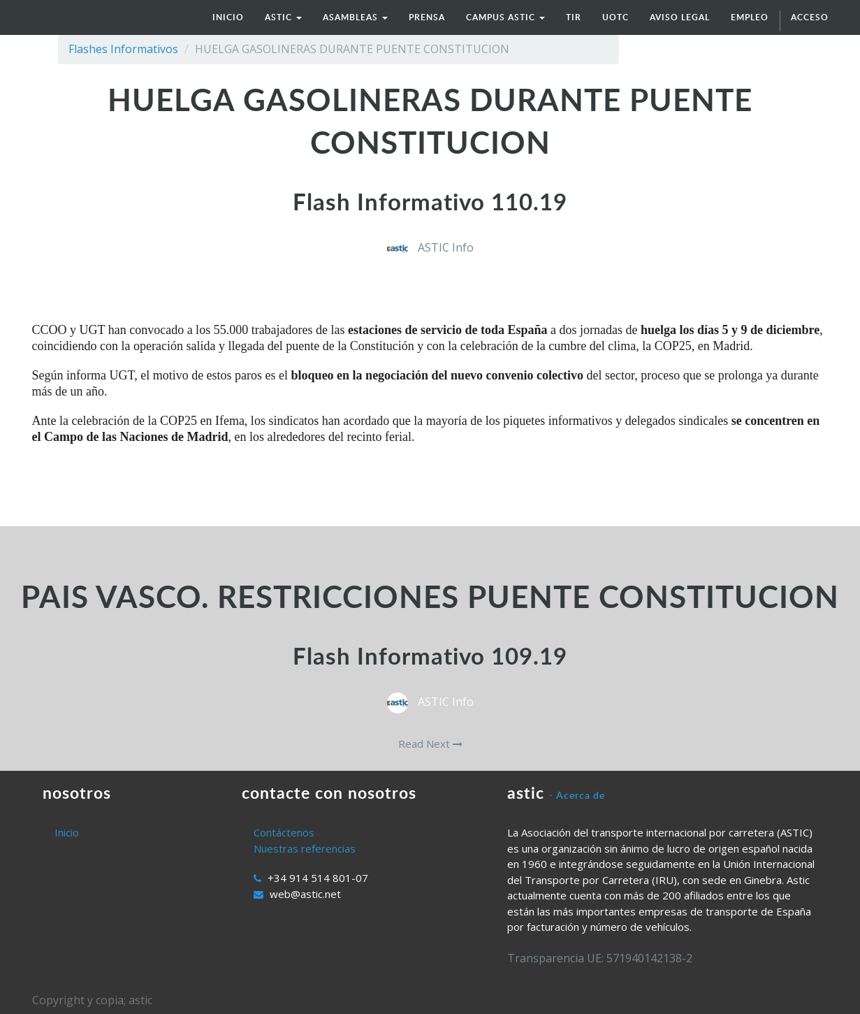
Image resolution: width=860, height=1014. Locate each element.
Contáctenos (284, 832)
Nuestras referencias (305, 848)
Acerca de (580, 795)
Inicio (66, 832)
